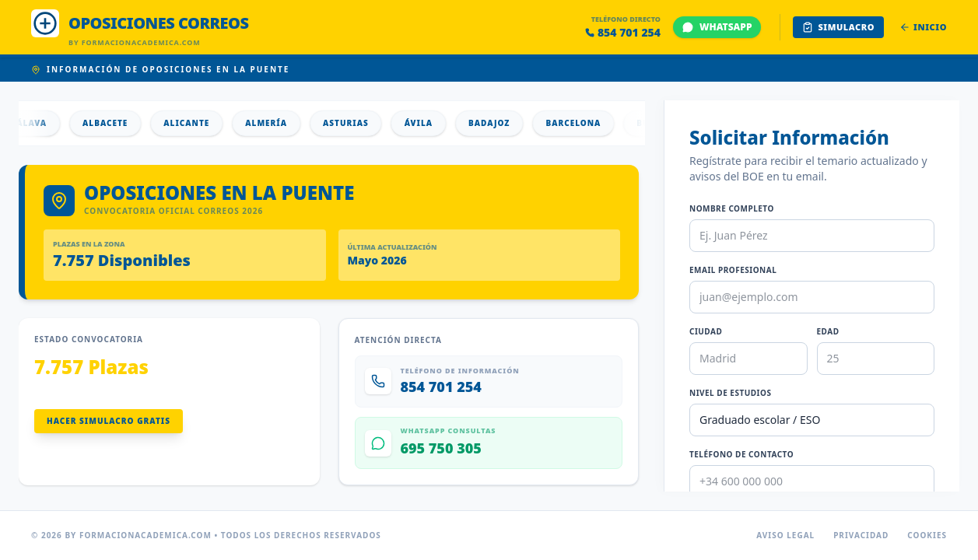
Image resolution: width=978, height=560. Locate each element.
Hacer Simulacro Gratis (108, 420)
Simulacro (838, 27)
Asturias (354, 122)
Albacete (112, 122)
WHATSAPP (717, 26)
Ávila (426, 122)
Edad (828, 331)
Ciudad (705, 331)
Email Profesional (732, 269)
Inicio (923, 27)
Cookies (927, 535)
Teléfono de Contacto (741, 454)
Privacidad (861, 535)
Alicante (194, 122)
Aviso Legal (785, 535)
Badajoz (496, 122)
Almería (274, 122)
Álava (39, 122)
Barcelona (580, 122)
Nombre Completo (731, 208)
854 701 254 (623, 32)
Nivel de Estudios (730, 392)
